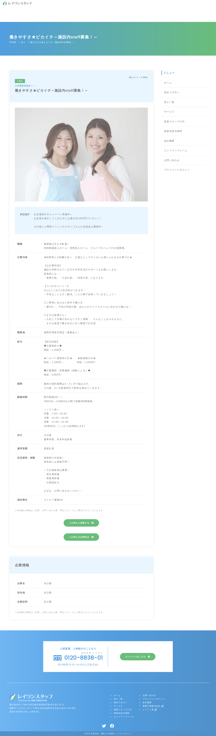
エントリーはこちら (135, 656)
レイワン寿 (150, 709)
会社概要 (169, 140)
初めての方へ (172, 92)
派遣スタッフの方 (174, 121)
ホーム (168, 82)
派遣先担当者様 (173, 131)
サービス (169, 111)
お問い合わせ (172, 160)
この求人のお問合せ (79, 537)
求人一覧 (169, 102)
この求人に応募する (79, 523)
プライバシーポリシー (177, 169)
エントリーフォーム (175, 150)
